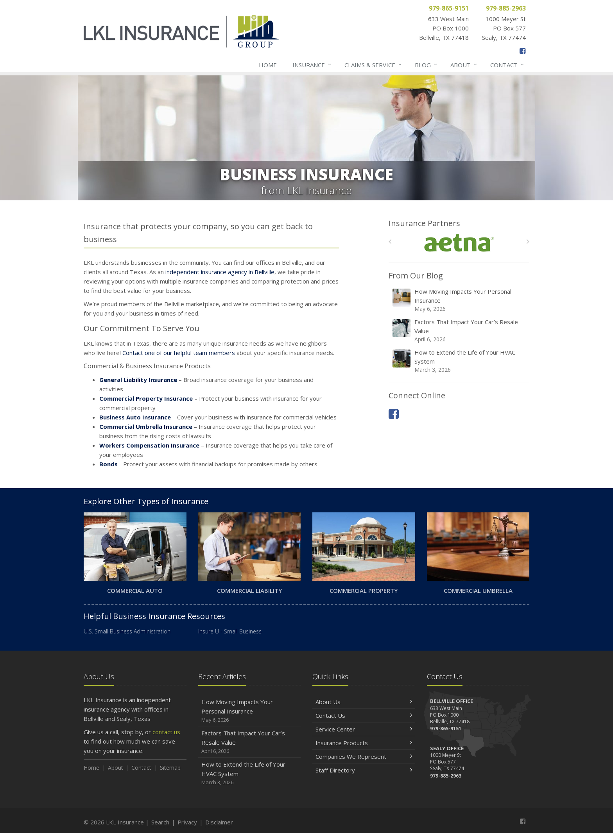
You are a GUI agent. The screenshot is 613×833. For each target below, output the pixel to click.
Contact (507, 65)
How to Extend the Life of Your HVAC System (459, 361)
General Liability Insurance (138, 380)
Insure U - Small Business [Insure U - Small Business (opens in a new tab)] (230, 631)
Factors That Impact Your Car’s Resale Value (459, 330)
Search (160, 822)
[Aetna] (459, 243)
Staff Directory (363, 770)
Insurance (312, 65)
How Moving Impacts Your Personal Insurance (459, 300)
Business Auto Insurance (135, 417)
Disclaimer (219, 822)
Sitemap (170, 767)
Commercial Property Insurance (146, 398)
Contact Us (363, 715)
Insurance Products (363, 743)
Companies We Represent (363, 756)
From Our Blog (416, 275)
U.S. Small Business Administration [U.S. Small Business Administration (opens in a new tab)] (127, 631)
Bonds (108, 464)
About (464, 65)
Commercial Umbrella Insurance (145, 426)
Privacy (187, 822)
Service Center (363, 729)
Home (268, 65)
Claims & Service (373, 65)
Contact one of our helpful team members (178, 353)
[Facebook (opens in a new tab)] (522, 50)
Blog (426, 65)
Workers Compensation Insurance (149, 445)
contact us (166, 732)
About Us (363, 702)
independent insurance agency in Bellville (219, 272)
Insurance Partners (424, 223)
